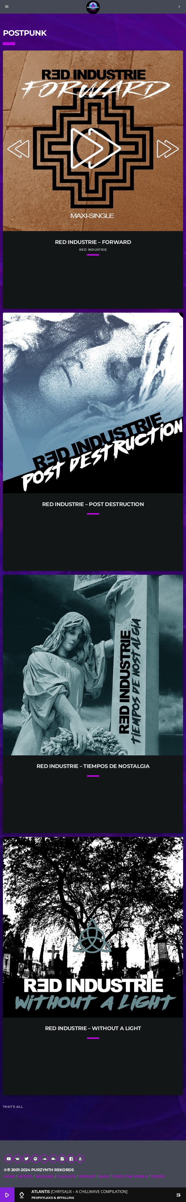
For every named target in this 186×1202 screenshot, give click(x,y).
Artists (25, 1176)
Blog (104, 1176)
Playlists (66, 1176)
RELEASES (45, 1176)
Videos (157, 1176)
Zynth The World (129, 1176)
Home (9, 1176)
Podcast (87, 1176)
